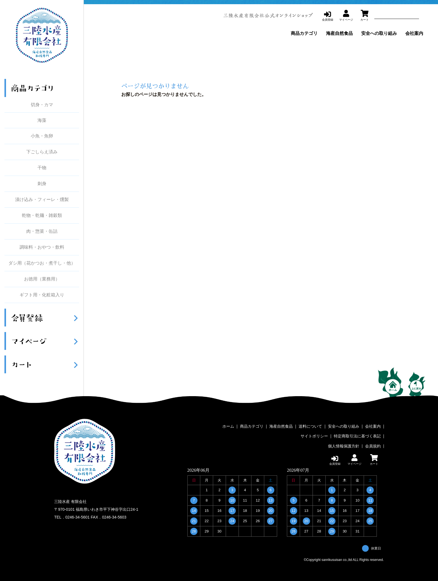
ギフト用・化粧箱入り (42, 295)
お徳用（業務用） (42, 279)
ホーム (228, 427)
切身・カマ (42, 104)
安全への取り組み (379, 33)
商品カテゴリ (304, 33)
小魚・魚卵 (42, 136)
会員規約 (373, 446)
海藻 (41, 120)
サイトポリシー (314, 436)
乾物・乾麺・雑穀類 (42, 215)
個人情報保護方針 (343, 446)
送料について (310, 427)
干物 (41, 168)
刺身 (41, 183)
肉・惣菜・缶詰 (42, 231)
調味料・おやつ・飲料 (42, 247)
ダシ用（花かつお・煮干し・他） (41, 263)
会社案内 (414, 33)
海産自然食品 (339, 33)
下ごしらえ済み (42, 152)
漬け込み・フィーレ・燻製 (42, 199)
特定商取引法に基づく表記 (357, 436)
